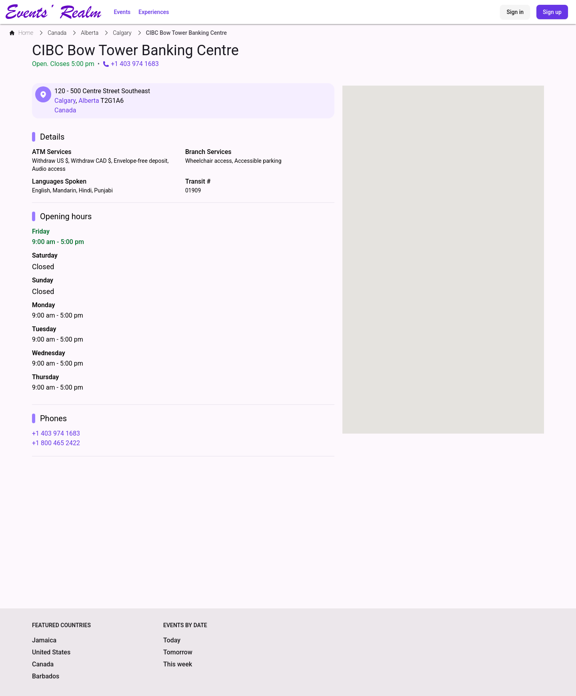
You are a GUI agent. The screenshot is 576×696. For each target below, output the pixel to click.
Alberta (88, 100)
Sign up (552, 12)
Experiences (153, 12)
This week (177, 664)
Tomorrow (177, 652)
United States (51, 652)
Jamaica (44, 640)
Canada (65, 110)
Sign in (515, 12)
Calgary (65, 100)
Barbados (45, 676)
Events (122, 12)
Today (171, 640)
